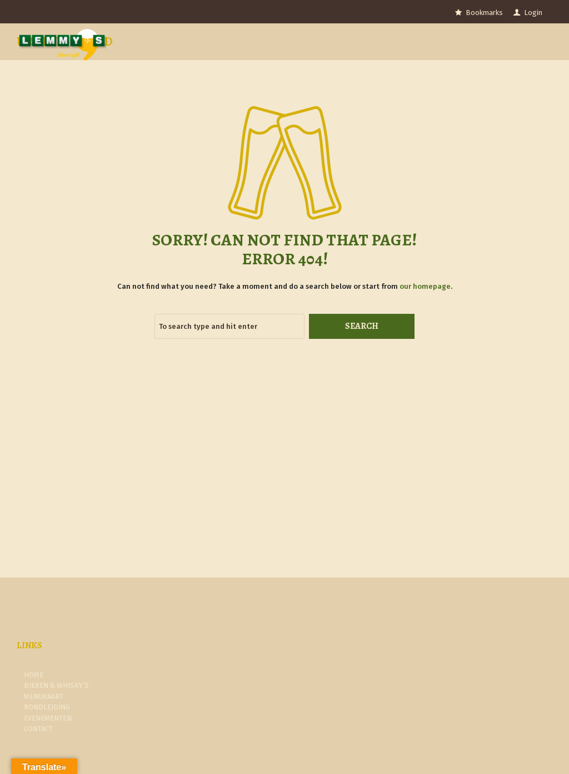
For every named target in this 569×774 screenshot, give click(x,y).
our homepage (425, 286)
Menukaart (43, 696)
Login (533, 12)
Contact (38, 728)
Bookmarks (484, 12)
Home (33, 675)
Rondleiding (47, 707)
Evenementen (48, 718)
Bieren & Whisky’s (56, 685)
